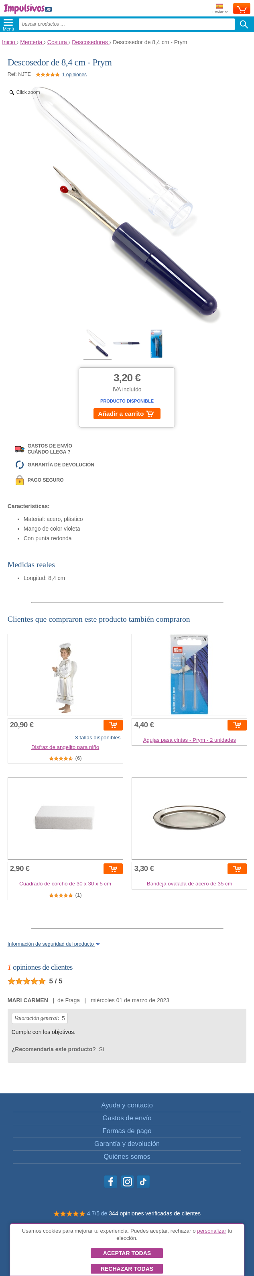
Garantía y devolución (127, 1144)
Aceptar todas (127, 1253)
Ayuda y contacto (126, 1105)
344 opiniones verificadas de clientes (155, 1213)
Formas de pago (126, 1131)
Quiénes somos (127, 1156)
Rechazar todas (127, 1269)
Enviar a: (220, 9)
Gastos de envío (126, 1118)
